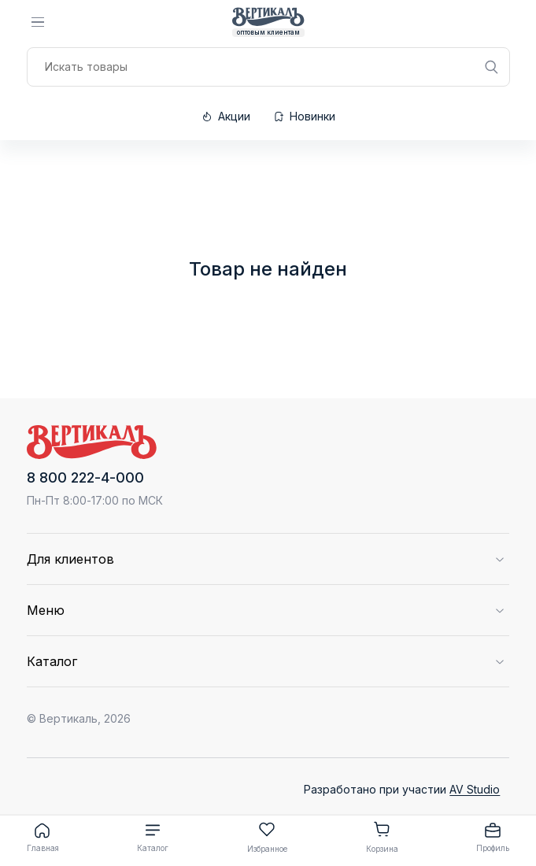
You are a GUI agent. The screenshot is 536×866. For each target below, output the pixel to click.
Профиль (492, 837)
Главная (43, 837)
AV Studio (474, 789)
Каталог (152, 837)
